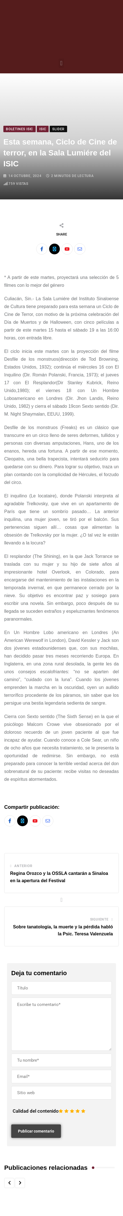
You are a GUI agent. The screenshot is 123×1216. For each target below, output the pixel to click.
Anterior (23, 866)
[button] (61, 63)
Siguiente (99, 919)
